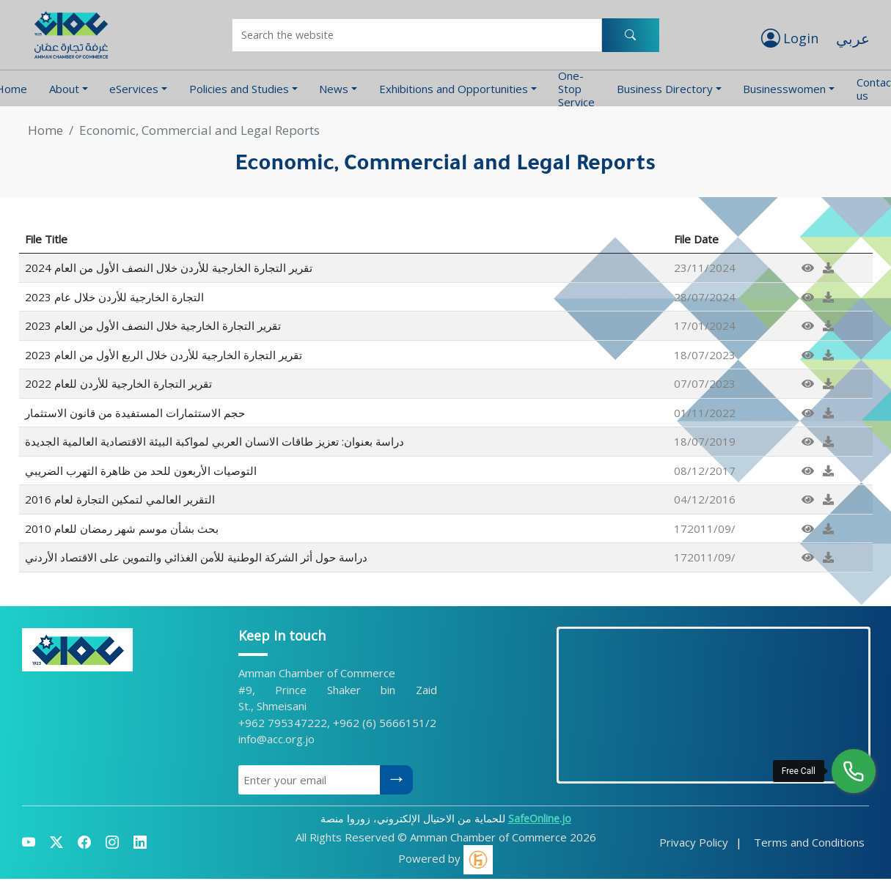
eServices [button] (133, 88)
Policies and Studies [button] (239, 88)
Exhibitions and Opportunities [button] (453, 88)
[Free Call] (854, 771)
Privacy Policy (693, 842)
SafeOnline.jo (539, 818)
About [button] (64, 88)
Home (45, 130)
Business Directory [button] (665, 88)
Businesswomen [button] (784, 88)
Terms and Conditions (809, 842)
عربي (853, 38)
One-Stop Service (576, 88)
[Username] (417, 35)
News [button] (333, 88)
